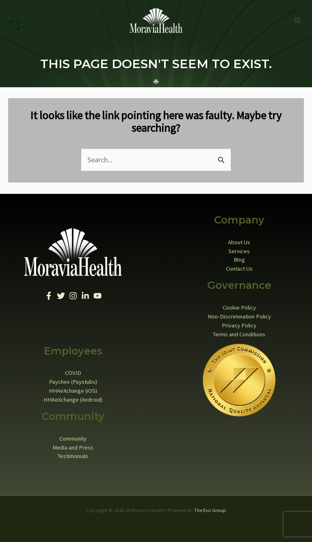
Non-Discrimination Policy (239, 313)
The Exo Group (210, 507)
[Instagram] (73, 293)
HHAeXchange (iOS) (73, 388)
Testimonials (73, 453)
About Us (239, 239)
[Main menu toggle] (297, 19)
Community (73, 435)
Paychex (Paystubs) (73, 379)
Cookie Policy (239, 305)
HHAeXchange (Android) (72, 397)
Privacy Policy (239, 322)
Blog (239, 257)
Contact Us (239, 266)
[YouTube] (97, 293)
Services (239, 248)
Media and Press (72, 444)
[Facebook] (49, 293)
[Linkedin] (85, 293)
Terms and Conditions (239, 331)
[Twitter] (61, 293)
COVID (73, 370)
